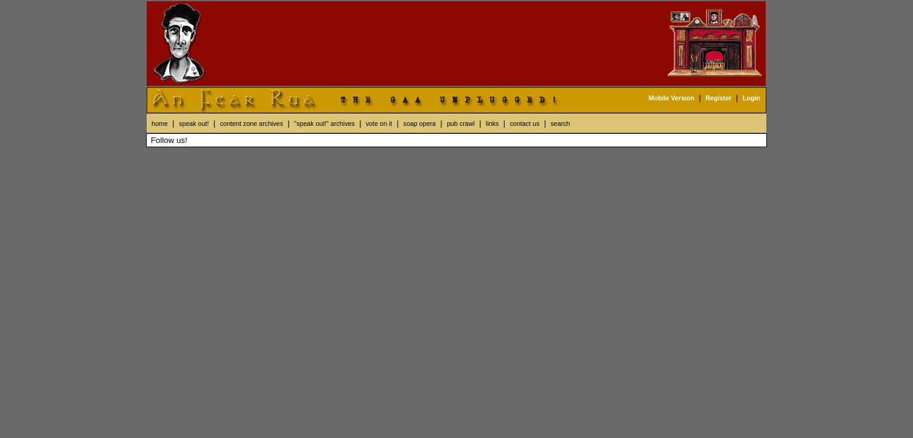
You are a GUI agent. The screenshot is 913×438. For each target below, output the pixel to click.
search (560, 123)
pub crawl (461, 123)
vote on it (379, 123)
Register (718, 98)
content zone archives (251, 123)
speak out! (194, 123)
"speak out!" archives (324, 123)
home (160, 123)
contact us (525, 123)
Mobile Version (671, 98)
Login (751, 98)
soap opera (420, 123)
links (492, 123)
